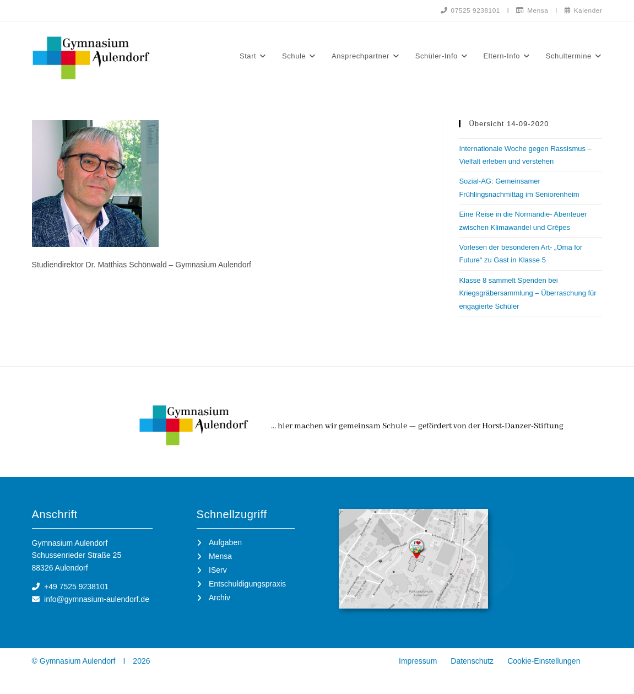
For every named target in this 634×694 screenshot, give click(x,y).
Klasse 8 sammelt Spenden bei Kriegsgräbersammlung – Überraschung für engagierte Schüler (527, 294)
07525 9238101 (467, 10)
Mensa (530, 10)
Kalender (582, 10)
